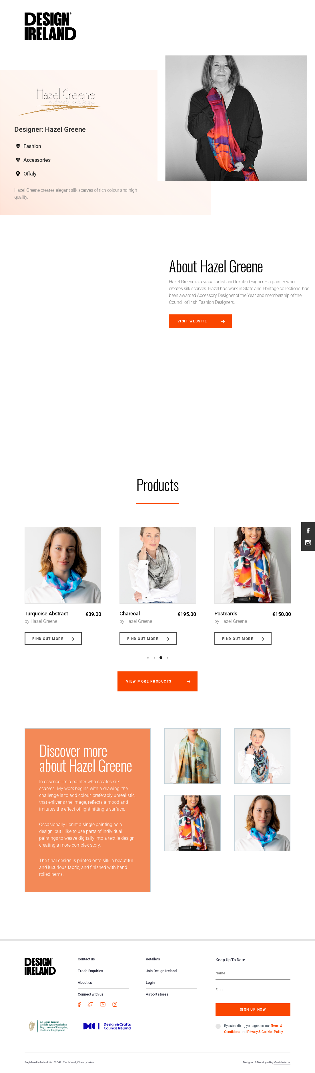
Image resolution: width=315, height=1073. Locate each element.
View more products (149, 681)
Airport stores (157, 994)
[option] (62, 581)
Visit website (192, 321)
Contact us (86, 959)
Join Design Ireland (161, 971)
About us (85, 982)
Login (150, 982)
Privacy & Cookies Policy (265, 1032)
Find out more (47, 639)
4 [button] (167, 657)
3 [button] (161, 657)
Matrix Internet (282, 1062)
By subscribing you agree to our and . (254, 1029)
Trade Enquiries (90, 971)
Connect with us (90, 994)
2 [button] (154, 657)
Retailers (153, 959)
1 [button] (147, 657)
